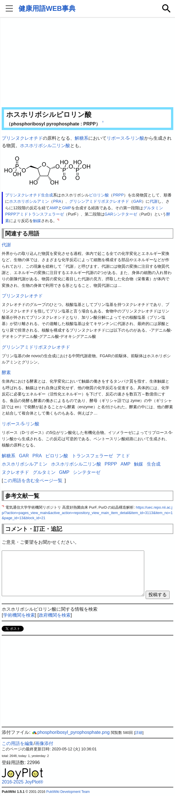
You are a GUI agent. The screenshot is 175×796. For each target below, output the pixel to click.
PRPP (118, 195)
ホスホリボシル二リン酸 (45, 145)
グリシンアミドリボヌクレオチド (99, 201)
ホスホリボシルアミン (29, 201)
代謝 (154, 201)
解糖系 (81, 138)
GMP (66, 208)
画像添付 (44, 743)
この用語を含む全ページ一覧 (32, 480)
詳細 (139, 732)
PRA (57, 201)
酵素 (6, 372)
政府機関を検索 (55, 615)
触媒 (37, 220)
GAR (137, 201)
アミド (22, 214)
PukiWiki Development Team (68, 792)
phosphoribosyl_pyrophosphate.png (71, 732)
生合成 (47, 195)
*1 (58, 219)
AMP (54, 208)
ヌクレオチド (15, 472)
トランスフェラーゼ (46, 214)
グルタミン (153, 208)
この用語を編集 (18, 743)
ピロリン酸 (99, 195)
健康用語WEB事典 (47, 8)
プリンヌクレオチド (22, 138)
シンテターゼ (125, 214)
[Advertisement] (87, 63)
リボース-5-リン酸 (125, 138)
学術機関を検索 (19, 615)
